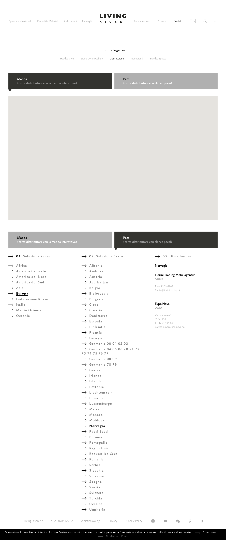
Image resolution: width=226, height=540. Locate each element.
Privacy (113, 521)
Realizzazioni (70, 21)
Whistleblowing (90, 521)
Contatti (178, 21)
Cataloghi (87, 21)
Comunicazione (142, 21)
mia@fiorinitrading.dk (167, 290)
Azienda (162, 21)
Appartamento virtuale (20, 21)
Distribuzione (117, 58)
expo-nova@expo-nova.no (170, 327)
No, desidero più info (117, 536)
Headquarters (67, 58)
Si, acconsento (210, 532)
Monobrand (136, 58)
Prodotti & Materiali (47, 21)
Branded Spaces (158, 58)
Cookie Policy (134, 521)
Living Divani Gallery (92, 58)
